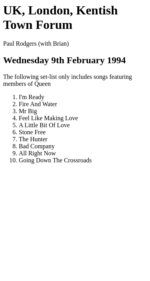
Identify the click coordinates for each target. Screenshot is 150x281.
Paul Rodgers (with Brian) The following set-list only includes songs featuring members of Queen (75, 102)
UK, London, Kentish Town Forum (60, 17)
